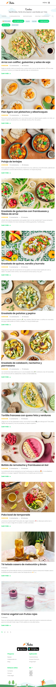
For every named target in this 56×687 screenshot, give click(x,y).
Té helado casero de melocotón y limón (23, 564)
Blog (8, 661)
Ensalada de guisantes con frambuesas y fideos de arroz (25, 213)
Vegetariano (43, 21)
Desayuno (15, 25)
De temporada (18, 21)
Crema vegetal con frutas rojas (19, 614)
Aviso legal (10, 675)
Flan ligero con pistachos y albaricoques (24, 111)
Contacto (10, 671)
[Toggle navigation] (46, 2)
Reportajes (27, 16)
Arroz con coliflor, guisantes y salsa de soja (25, 62)
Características (33, 657)
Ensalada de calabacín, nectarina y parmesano (21, 364)
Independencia (11, 659)
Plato (28, 21)
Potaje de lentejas (11, 161)
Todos (4, 16)
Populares (7, 21)
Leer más (6, 73)
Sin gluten (6, 25)
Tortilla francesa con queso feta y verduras (26, 415)
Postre (34, 21)
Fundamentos (14, 16)
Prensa (9, 673)
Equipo (9, 657)
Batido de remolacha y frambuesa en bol (24, 465)
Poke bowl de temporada (15, 514)
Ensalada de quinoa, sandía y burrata (22, 263)
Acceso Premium (34, 659)
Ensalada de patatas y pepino (18, 313)
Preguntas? (32, 661)
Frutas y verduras (42, 16)
